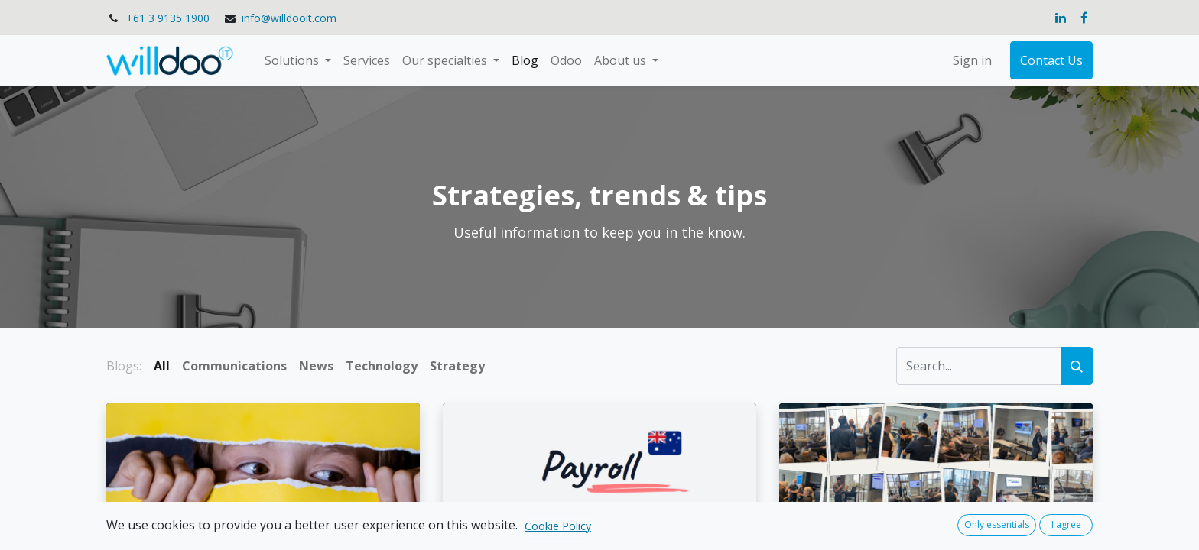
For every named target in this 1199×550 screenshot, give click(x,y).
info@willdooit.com (289, 18)
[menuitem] (366, 60)
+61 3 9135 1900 (168, 18)
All (162, 366)
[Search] (1077, 366)
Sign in (972, 60)
